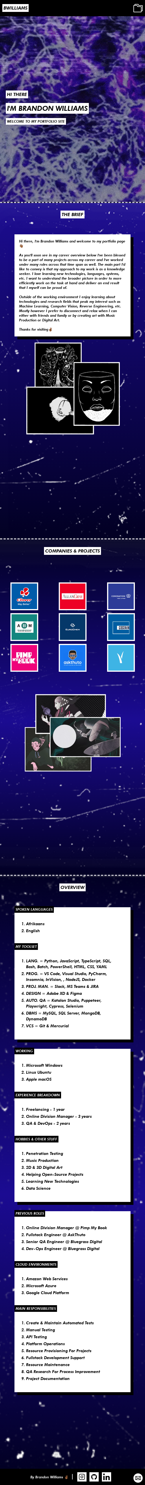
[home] (14, 8)
